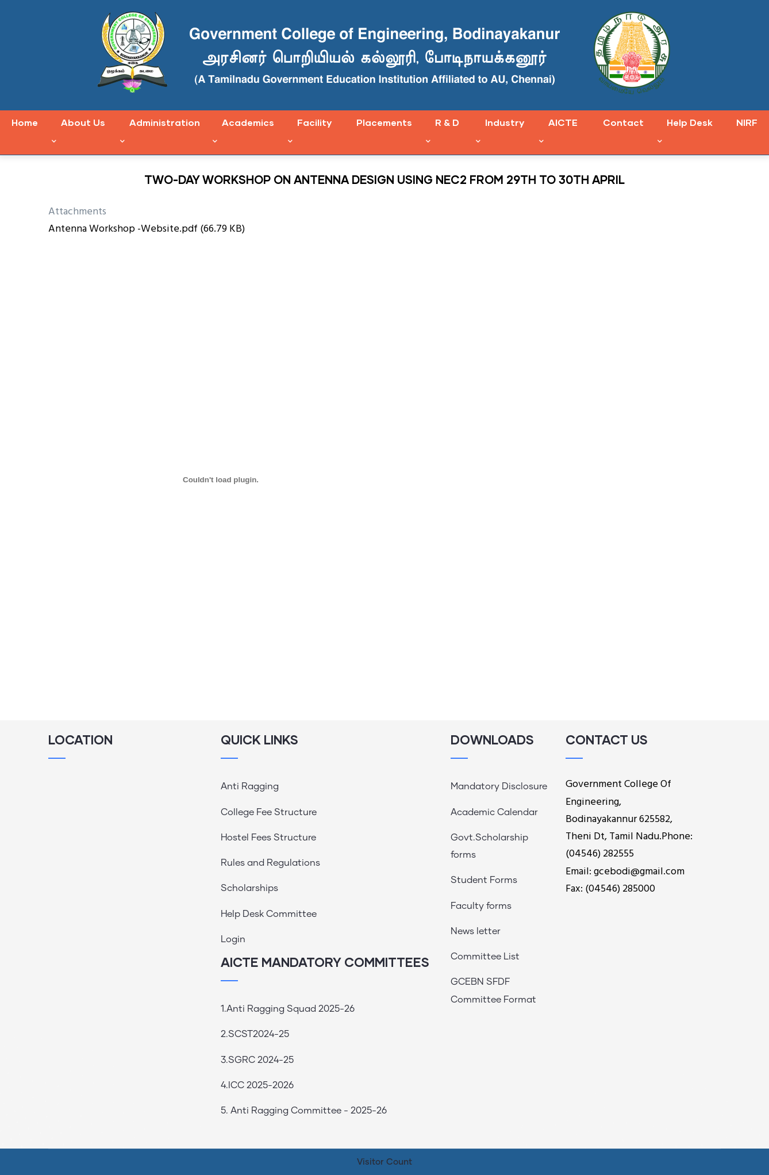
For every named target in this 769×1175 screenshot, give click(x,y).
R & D (442, 132)
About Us (78, 132)
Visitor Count (384, 1162)
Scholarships (249, 888)
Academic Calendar (494, 812)
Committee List (485, 956)
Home (24, 122)
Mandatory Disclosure (499, 786)
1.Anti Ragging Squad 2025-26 (288, 1008)
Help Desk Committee (269, 914)
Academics (243, 132)
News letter (476, 931)
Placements (384, 122)
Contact (623, 122)
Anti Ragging (250, 786)
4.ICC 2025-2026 (257, 1085)
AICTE (558, 132)
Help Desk (685, 132)
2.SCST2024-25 (255, 1034)
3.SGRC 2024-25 (257, 1060)
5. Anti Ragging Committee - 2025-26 (304, 1110)
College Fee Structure (269, 812)
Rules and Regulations (270, 862)
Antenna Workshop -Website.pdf (123, 229)
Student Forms (484, 880)
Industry (500, 132)
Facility (310, 132)
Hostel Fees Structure (268, 837)
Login (233, 939)
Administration (160, 132)
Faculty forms (481, 906)
